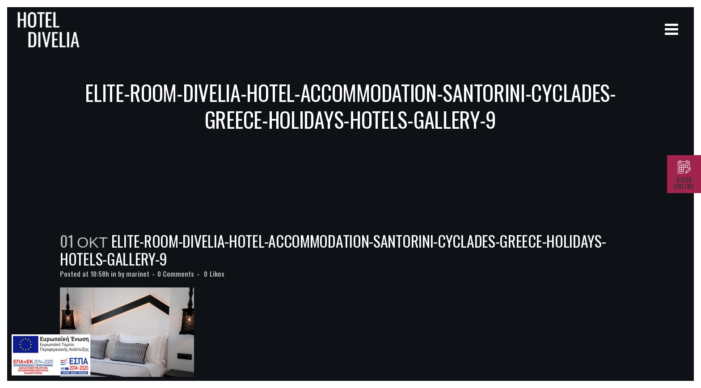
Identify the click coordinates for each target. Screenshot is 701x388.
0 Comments (175, 273)
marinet (137, 273)
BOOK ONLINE (684, 182)
